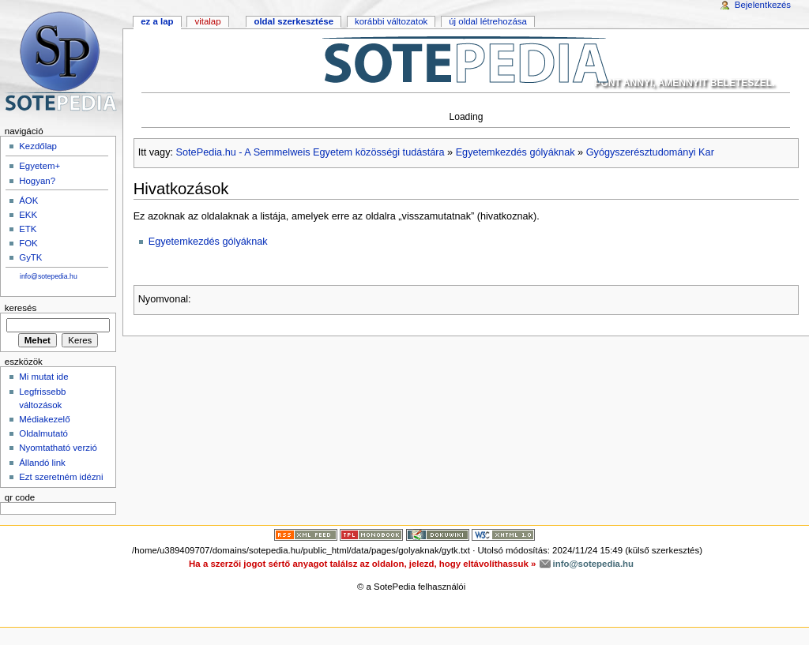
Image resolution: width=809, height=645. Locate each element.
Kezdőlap (38, 146)
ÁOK (28, 200)
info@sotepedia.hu (48, 276)
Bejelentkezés (763, 4)
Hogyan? (37, 181)
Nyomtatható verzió (58, 447)
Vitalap (207, 21)
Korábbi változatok (391, 21)
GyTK (30, 257)
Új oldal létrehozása (488, 21)
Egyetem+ (39, 166)
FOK (28, 243)
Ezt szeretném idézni (61, 477)
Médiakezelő (44, 419)
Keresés (20, 308)
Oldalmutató (43, 433)
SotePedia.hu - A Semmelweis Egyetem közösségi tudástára (310, 152)
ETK (27, 229)
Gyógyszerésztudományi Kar (650, 152)
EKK (28, 214)
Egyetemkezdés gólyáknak (515, 152)
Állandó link (42, 462)
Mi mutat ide (43, 376)
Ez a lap (157, 21)
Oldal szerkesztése (293, 21)
